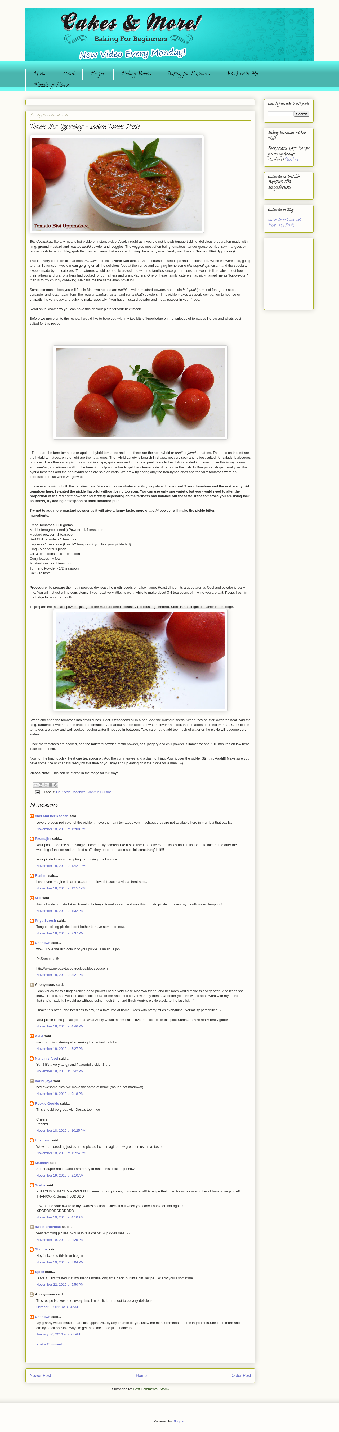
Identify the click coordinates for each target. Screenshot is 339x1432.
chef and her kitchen (51, 816)
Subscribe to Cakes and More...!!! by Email (284, 222)
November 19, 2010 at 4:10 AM (59, 1217)
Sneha (40, 1185)
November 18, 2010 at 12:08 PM (61, 829)
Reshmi (41, 876)
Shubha (41, 1249)
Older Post (241, 1375)
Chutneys (63, 792)
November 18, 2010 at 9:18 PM (60, 1094)
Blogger (178, 1421)
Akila (39, 1036)
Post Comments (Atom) (151, 1389)
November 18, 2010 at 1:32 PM (60, 911)
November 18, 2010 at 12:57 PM (61, 888)
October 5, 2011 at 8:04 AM (57, 1307)
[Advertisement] (284, 272)
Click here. (292, 159)
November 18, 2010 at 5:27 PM (60, 1049)
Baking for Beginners (188, 74)
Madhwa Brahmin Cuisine (92, 792)
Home (40, 74)
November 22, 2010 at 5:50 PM (60, 1284)
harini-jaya (43, 1081)
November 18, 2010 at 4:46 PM (60, 1026)
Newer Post (40, 1375)
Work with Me (242, 74)
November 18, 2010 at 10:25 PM (61, 1130)
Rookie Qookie (47, 1103)
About (68, 74)
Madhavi (42, 1163)
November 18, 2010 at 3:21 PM (60, 975)
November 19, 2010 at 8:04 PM (60, 1262)
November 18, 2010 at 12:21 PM (61, 866)
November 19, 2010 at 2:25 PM (60, 1240)
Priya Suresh (45, 921)
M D (38, 898)
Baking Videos (136, 74)
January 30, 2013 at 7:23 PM (58, 1334)
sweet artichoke (48, 1227)
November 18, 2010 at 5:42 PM (60, 1071)
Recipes (98, 74)
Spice (39, 1272)
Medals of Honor (52, 85)
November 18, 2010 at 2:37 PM (60, 933)
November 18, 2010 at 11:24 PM (61, 1153)
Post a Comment (49, 1344)
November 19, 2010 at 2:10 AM (59, 1175)
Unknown (43, 943)
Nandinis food (46, 1058)
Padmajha (43, 839)
